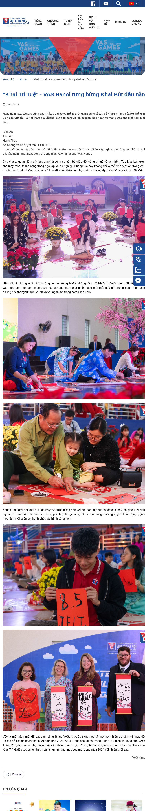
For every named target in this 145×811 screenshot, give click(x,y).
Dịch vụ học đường (94, 22)
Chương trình (53, 22)
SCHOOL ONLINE (136, 22)
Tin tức (23, 79)
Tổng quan (38, 22)
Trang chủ (8, 79)
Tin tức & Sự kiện (81, 22)
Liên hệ (107, 22)
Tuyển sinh (68, 22)
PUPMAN (120, 22)
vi (134, 3)
